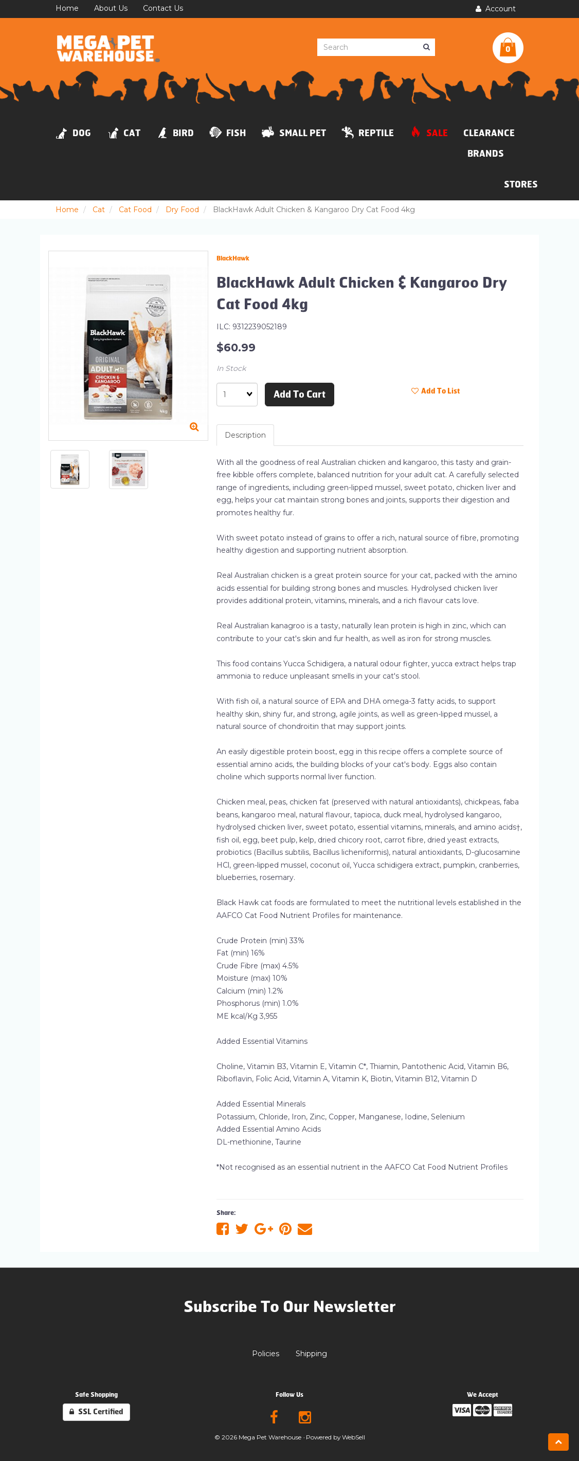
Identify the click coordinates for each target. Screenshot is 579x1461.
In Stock (231, 368)
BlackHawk (232, 258)
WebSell (353, 1437)
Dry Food (182, 209)
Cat (99, 209)
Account (496, 8)
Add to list (435, 391)
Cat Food (135, 209)
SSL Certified (96, 1412)
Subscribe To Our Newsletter (290, 1307)
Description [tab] (245, 435)
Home (67, 209)
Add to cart (299, 394)
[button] (508, 47)
